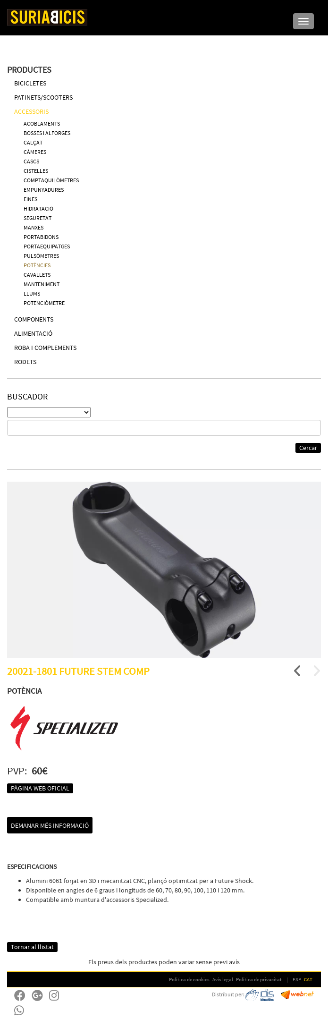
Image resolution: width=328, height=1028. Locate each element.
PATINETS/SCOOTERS (43, 97)
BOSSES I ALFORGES (47, 132)
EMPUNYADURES (44, 189)
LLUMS (32, 293)
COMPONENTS (33, 319)
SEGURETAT (37, 217)
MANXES (33, 227)
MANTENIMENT (41, 284)
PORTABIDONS (41, 236)
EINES (30, 199)
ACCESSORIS (31, 111)
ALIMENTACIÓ (33, 333)
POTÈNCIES (37, 265)
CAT (308, 979)
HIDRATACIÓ (38, 208)
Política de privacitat (259, 979)
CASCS (31, 161)
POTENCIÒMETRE (44, 302)
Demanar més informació (50, 825)
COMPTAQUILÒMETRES (51, 180)
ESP (297, 979)
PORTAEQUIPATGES (47, 246)
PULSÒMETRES (41, 255)
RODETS (25, 361)
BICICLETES (30, 83)
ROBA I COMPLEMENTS (45, 347)
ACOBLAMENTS (42, 123)
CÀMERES (35, 151)
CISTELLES (36, 170)
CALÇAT (33, 142)
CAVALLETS (37, 274)
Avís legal (222, 979)
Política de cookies (189, 979)
